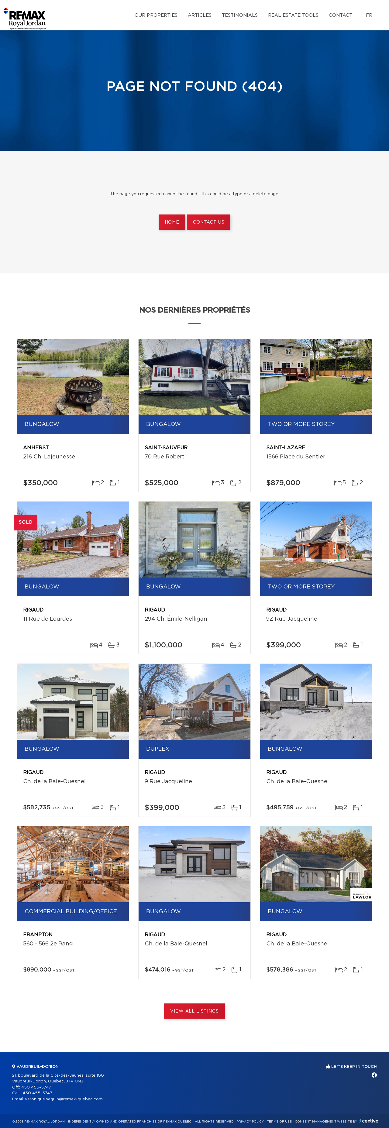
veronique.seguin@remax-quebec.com (64, 1099)
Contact (340, 15)
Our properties (156, 15)
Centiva (369, 1121)
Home (172, 222)
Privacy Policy (250, 1121)
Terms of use (279, 1121)
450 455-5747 (36, 1087)
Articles (200, 15)
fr (369, 15)
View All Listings (194, 1011)
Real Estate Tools (293, 15)
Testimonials (240, 15)
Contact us (208, 222)
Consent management (315, 1121)
